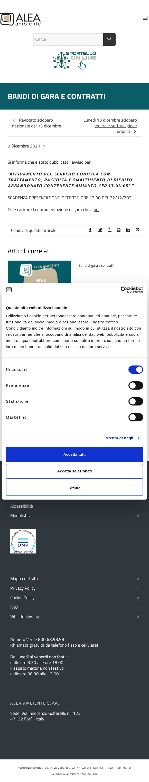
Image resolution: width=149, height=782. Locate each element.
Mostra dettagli (119, 438)
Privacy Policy (22, 588)
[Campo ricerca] (68, 39)
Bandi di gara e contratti (96, 265)
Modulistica (21, 515)
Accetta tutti (74, 454)
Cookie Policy (22, 597)
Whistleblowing (24, 616)
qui (96, 209)
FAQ (14, 607)
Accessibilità (21, 506)
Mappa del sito (24, 578)
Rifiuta (75, 488)
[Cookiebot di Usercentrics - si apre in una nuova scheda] (120, 289)
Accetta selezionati (74, 471)
